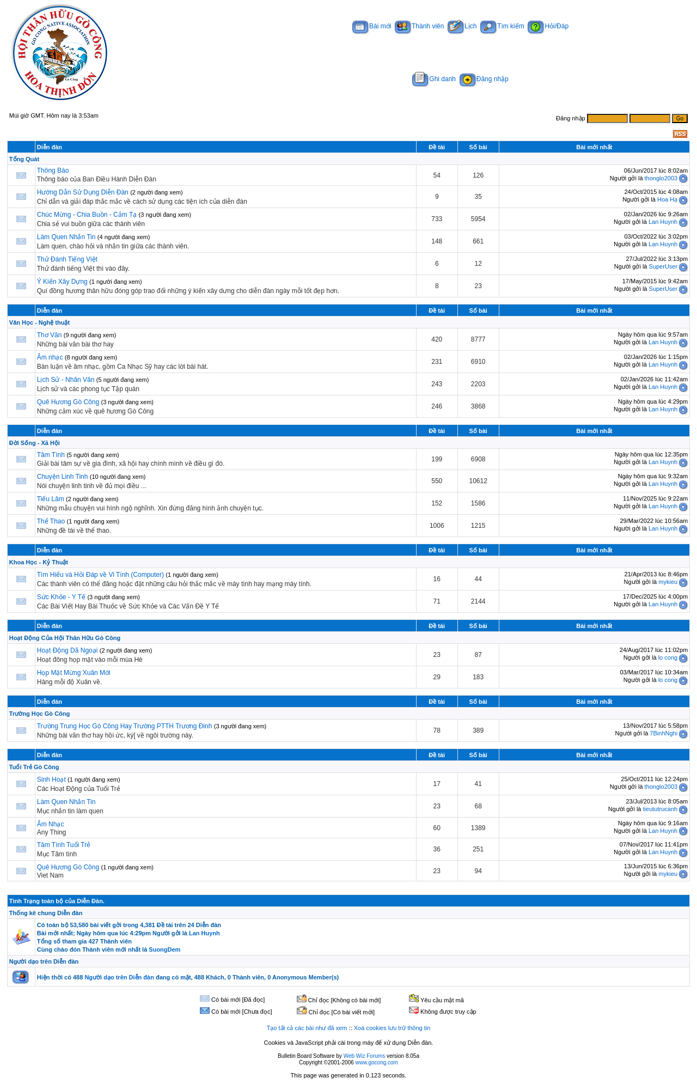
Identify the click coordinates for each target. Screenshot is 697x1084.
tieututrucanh (660, 809)
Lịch (462, 26)
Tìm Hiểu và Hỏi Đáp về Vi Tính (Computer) (100, 574)
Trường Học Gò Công (39, 713)
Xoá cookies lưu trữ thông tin (392, 1028)
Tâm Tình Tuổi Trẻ (63, 845)
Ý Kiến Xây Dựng (63, 281)
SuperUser (663, 266)
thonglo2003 (661, 178)
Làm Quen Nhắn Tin (66, 237)
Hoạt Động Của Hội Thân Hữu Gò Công (64, 638)
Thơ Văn (49, 335)
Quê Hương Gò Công (68, 402)
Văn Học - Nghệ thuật (39, 322)
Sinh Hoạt (52, 779)
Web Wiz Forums (365, 1056)
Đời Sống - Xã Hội (34, 443)
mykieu (667, 581)
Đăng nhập (484, 79)
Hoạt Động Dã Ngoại (67, 650)
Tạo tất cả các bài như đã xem (307, 1028)
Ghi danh (434, 79)
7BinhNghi (663, 733)
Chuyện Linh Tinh (62, 476)
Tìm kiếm (502, 26)
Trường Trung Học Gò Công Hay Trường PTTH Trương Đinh (124, 726)
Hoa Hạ (667, 199)
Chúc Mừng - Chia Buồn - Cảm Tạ (87, 214)
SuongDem (164, 949)
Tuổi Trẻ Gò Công (34, 767)
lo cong (667, 657)
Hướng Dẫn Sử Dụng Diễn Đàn (83, 192)
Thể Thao (51, 521)
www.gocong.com (377, 1062)
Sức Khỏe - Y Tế (61, 597)
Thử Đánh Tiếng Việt (67, 259)
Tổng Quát (24, 159)
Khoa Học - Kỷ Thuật (38, 562)
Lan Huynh (663, 221)
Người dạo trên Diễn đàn (43, 961)
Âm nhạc (51, 357)
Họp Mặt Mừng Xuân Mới (74, 673)
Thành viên (419, 26)
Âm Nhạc (50, 824)
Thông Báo (53, 170)
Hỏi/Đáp (548, 26)
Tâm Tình (51, 455)
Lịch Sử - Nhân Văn (66, 379)
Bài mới (371, 26)
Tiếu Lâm (50, 499)
